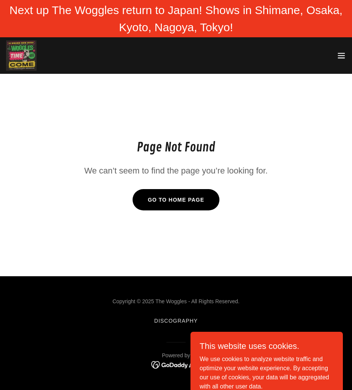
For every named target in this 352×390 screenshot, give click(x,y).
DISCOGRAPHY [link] (176, 321)
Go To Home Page (176, 200)
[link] (21, 55)
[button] (341, 55)
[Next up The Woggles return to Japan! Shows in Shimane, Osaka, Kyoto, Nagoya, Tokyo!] (176, 19)
